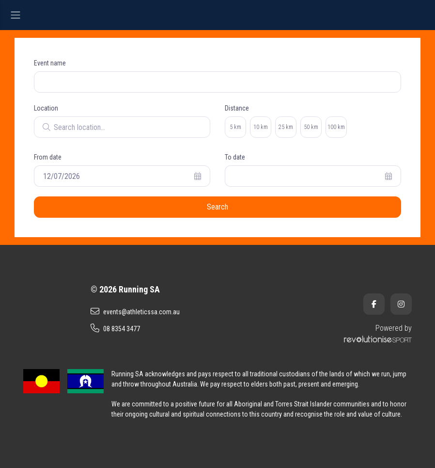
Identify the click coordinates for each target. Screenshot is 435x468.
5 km (235, 127)
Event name (50, 63)
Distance (237, 108)
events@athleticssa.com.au (135, 311)
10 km (260, 127)
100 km (336, 127)
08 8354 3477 (115, 328)
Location (46, 108)
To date (235, 157)
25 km (286, 127)
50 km (311, 127)
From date (48, 157)
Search (217, 206)
